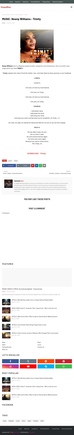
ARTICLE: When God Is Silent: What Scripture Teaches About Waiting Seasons (34, 316)
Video (3, 345)
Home (11, 1)
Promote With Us (35, 1)
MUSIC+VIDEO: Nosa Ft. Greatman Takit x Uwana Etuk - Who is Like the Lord (34, 308)
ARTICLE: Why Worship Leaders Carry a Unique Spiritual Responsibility (32, 300)
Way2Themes (16, 432)
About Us (17, 1)
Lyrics (10, 160)
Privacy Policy (46, 1)
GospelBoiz (6, 7)
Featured (11, 421)
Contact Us (25, 1)
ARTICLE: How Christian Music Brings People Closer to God (29, 325)
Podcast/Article (6, 347)
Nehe (3, 23)
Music (8, 14)
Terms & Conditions (57, 1)
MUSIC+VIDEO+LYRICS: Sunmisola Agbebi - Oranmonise (22, 289)
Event (4, 421)
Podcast (35, 421)
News (3, 342)
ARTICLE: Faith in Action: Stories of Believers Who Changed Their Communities (35, 333)
